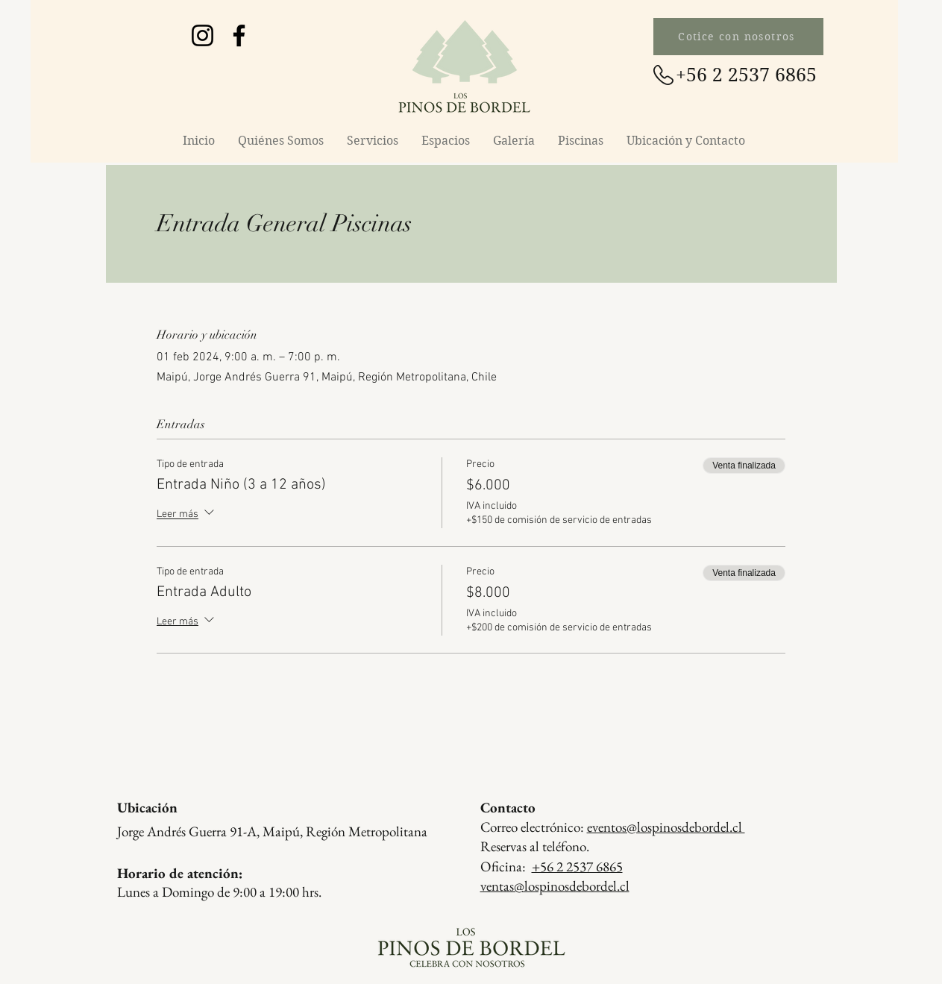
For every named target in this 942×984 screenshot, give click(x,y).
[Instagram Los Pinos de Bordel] (202, 35)
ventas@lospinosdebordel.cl (554, 886)
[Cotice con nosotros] (738, 36)
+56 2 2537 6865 (577, 866)
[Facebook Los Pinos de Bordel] (239, 35)
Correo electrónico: (612, 827)
